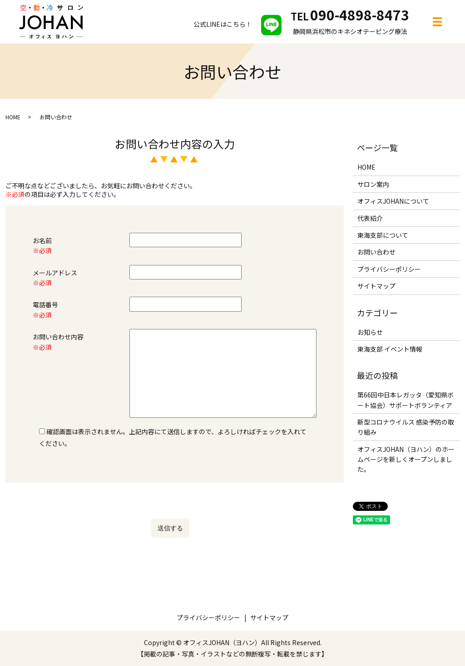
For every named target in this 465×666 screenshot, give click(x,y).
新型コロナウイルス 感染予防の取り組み (405, 426)
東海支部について (382, 235)
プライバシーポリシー (389, 269)
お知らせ (370, 332)
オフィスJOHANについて (393, 201)
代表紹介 (370, 218)
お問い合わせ (376, 251)
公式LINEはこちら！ (237, 24)
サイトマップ (376, 285)
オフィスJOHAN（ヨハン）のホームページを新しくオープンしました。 (406, 459)
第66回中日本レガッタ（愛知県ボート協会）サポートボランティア (405, 399)
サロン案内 (373, 184)
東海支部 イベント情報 (389, 348)
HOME (12, 117)
